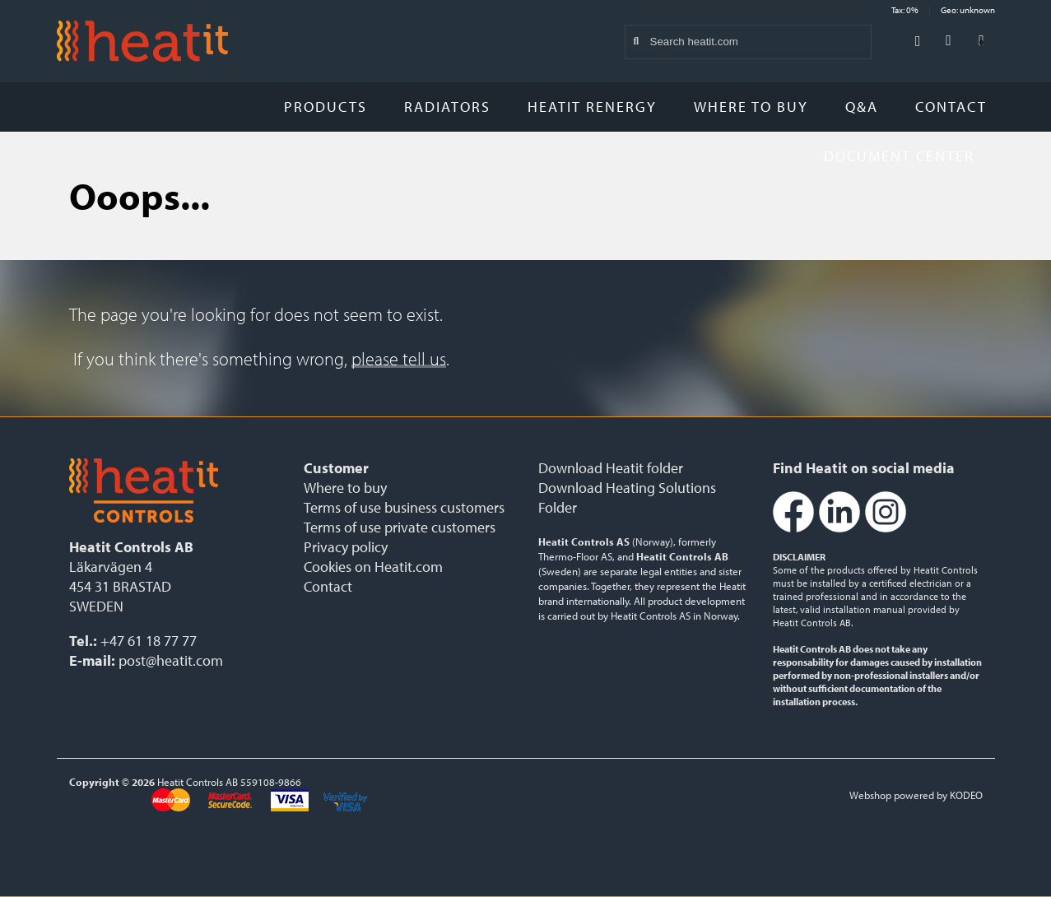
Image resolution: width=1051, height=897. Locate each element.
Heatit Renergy (592, 106)
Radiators (447, 106)
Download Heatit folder (610, 467)
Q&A (861, 106)
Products (325, 106)
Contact (951, 106)
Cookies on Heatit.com (373, 566)
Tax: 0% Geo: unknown (943, 10)
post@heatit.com (171, 660)
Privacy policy (346, 546)
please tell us (398, 358)
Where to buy (751, 106)
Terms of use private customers (399, 527)
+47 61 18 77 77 (148, 640)
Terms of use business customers (404, 507)
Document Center (905, 155)
